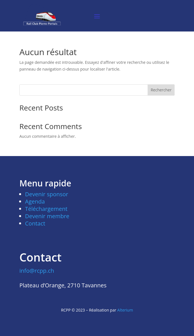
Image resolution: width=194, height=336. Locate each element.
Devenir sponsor (46, 194)
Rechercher (161, 90)
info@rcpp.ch (36, 270)
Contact (35, 223)
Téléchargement (46, 209)
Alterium (125, 310)
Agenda (35, 201)
